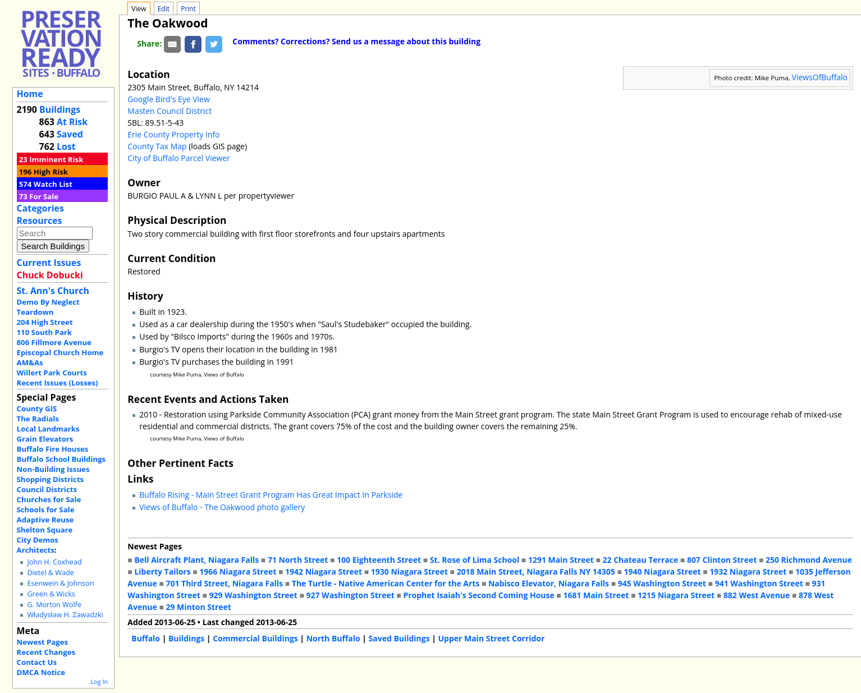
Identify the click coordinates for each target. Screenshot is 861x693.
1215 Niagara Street (676, 595)
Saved (70, 134)
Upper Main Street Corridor (491, 638)
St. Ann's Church (53, 290)
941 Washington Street (759, 583)
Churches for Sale (49, 499)
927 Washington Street (350, 595)
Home (30, 94)
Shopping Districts (50, 479)
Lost (66, 146)
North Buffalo (333, 638)
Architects (35, 550)
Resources (39, 220)
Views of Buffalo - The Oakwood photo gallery (222, 507)
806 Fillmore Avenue (54, 342)
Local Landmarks (48, 429)
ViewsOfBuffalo (820, 77)
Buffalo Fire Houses (53, 449)
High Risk (51, 172)
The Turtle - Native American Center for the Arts (385, 583)
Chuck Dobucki (50, 275)
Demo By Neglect (48, 302)
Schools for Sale (46, 509)
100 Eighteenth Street (379, 559)
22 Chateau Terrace (641, 559)
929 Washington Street (253, 595)
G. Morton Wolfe (54, 604)
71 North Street (298, 559)
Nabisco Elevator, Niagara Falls (548, 583)
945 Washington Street (662, 583)
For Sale (43, 196)
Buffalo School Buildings (61, 459)
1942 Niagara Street (323, 571)
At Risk (72, 122)
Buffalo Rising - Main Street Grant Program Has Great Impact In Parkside (270, 494)
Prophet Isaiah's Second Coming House (478, 595)
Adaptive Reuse (45, 520)
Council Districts (47, 489)
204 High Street (45, 322)
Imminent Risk (56, 159)
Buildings (59, 109)
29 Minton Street (198, 607)
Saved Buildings (399, 638)
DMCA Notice (41, 672)
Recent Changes (46, 652)
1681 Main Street (596, 595)
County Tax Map (156, 146)
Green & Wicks (51, 594)
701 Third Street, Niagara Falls (224, 583)
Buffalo (145, 638)
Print (188, 8)
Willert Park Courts (52, 373)
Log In (99, 681)
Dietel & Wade (50, 572)
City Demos (37, 540)
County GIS (37, 408)
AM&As (30, 362)
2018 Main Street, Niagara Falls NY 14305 (536, 571)
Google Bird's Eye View (168, 99)
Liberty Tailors (162, 571)
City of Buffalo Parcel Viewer (178, 158)
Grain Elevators (45, 439)
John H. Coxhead (54, 562)
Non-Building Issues (53, 469)
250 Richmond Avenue (809, 559)
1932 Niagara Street (747, 571)
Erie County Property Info (173, 134)
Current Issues (49, 262)
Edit (164, 8)
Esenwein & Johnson (60, 583)
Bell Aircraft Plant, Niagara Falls (196, 559)
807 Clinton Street (722, 559)
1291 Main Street (561, 559)
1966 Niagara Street (237, 571)
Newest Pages (42, 642)
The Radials (38, 419)
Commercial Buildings (255, 638)
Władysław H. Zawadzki (65, 614)
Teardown (35, 312)
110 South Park (44, 332)
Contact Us (37, 662)
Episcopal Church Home (60, 352)
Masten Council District (169, 110)
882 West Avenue (756, 595)
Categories (40, 208)
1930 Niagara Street (409, 571)
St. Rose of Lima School (474, 559)
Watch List (53, 184)
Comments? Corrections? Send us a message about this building (356, 41)
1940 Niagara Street (662, 571)
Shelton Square (45, 530)
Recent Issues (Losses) (57, 383)
